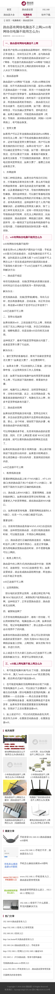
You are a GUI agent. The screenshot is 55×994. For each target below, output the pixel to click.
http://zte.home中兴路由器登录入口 (18, 939)
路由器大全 (9, 15)
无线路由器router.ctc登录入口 (16, 963)
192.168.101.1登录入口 (13, 933)
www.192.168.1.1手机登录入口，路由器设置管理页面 (26, 969)
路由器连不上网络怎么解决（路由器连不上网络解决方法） (15, 800)
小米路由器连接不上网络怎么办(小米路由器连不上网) (15, 777)
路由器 (29, 986)
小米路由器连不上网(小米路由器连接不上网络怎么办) (40, 777)
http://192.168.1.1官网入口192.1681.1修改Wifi (23, 951)
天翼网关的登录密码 (12, 975)
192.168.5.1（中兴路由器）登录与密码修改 (22, 957)
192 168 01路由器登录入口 (15, 922)
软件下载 (46, 15)
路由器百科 (28, 20)
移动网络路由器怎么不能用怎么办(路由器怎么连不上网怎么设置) (15, 754)
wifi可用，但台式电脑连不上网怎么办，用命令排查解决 (40, 754)
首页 (9, 9)
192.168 (45, 9)
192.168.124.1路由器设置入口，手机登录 (21, 945)
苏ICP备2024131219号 (41, 990)
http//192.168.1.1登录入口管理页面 (18, 927)
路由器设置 (27, 9)
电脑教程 (27, 15)
